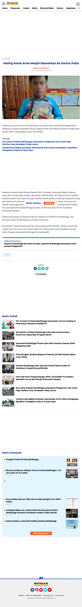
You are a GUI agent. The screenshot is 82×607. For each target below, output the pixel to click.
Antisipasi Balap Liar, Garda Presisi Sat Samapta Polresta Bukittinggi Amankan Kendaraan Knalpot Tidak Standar (32, 511)
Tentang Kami (48, 595)
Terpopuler (15, 8)
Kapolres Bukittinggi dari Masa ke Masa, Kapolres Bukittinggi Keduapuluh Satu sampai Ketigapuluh (40, 245)
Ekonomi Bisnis (47, 8)
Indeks (26, 8)
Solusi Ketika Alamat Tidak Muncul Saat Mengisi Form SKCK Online (33, 500)
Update (49, 203)
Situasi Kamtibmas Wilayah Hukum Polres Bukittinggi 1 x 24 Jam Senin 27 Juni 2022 (33, 471)
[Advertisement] (41, 16)
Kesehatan (71, 8)
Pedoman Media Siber (34, 595)
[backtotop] (41, 579)
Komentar (41, 274)
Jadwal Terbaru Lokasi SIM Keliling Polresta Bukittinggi (31, 521)
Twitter (46, 591)
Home (4, 8)
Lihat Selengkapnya (41, 533)
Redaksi (21, 595)
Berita (34, 8)
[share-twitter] (39, 268)
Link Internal (59, 595)
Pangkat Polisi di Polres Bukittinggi (22, 459)
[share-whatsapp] (43, 268)
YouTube (51, 591)
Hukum (60, 8)
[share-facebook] (35, 268)
